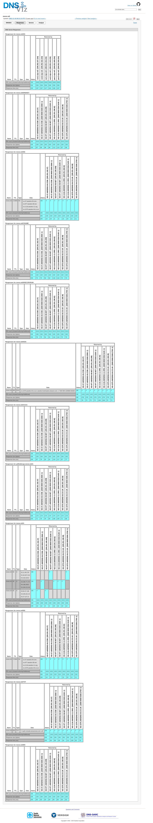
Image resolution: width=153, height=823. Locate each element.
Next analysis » (92, 18)
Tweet (135, 23)
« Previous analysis (81, 18)
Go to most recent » (40, 18)
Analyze (41, 23)
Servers (31, 23)
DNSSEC (9, 23)
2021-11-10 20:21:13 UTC (17, 18)
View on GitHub (134, 5)
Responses (20, 23)
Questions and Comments (73, 809)
